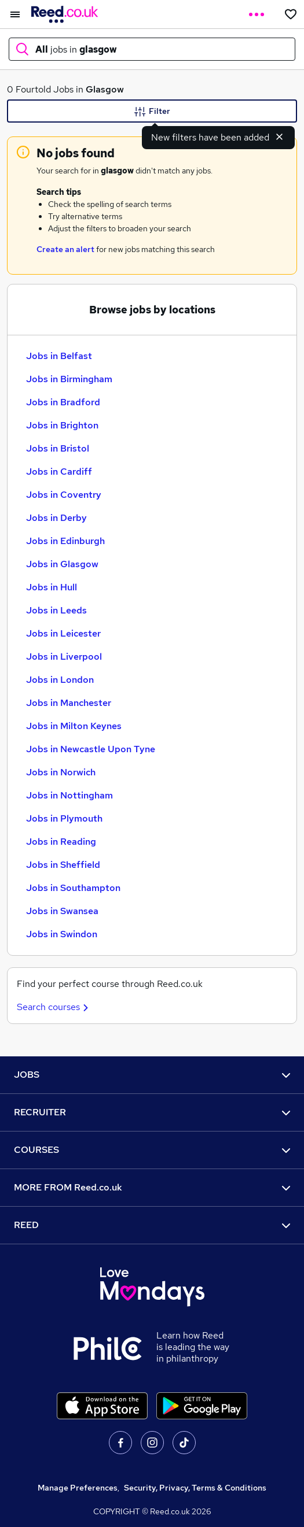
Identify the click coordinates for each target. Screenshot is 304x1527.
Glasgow (105, 89)
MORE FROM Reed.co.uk (152, 1187)
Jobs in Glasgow (62, 564)
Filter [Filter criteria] (152, 111)
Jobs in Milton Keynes (74, 726)
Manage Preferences (78, 1487)
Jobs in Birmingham (69, 379)
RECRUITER (152, 1112)
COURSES (152, 1150)
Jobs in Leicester (63, 633)
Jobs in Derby (56, 518)
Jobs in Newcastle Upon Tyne (90, 749)
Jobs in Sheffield (63, 865)
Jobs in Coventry (63, 495)
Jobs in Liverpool (64, 656)
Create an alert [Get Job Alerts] (65, 249)
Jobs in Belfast (59, 356)
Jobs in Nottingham (69, 795)
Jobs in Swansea (62, 911)
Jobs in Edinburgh (65, 541)
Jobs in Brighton (62, 425)
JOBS (152, 1074)
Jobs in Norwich (61, 772)
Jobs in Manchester (68, 703)
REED (152, 1225)
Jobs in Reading (61, 841)
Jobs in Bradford (63, 402)
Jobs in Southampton (73, 888)
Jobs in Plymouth (64, 818)
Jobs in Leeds (56, 610)
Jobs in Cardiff (59, 471)
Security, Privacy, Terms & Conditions (195, 1487)
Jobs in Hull (51, 587)
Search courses (54, 1007)
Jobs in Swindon (61, 934)
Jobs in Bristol (57, 448)
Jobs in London (60, 680)
